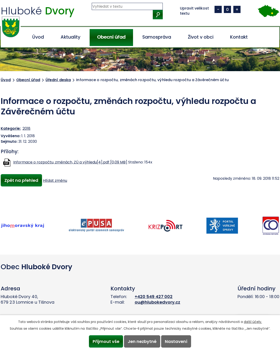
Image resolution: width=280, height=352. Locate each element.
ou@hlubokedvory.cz (157, 302)
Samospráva (156, 37)
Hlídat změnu (55, 180)
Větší (237, 9)
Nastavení (176, 341)
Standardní (227, 9)
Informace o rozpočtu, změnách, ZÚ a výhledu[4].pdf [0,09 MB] (70, 162)
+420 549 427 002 (154, 296)
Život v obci (200, 37)
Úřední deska (58, 80)
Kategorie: (11, 128)
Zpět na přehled (21, 180)
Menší (218, 9)
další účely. (253, 321)
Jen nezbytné (142, 341)
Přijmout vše (105, 341)
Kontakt (239, 37)
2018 (26, 128)
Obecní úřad (111, 37)
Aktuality (70, 37)
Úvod (38, 37)
